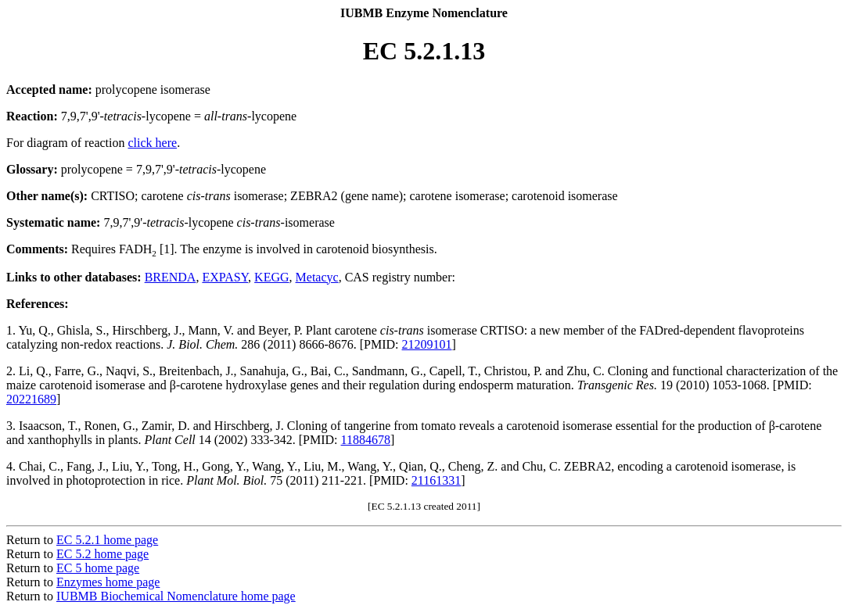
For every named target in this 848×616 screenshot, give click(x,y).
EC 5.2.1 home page (107, 539)
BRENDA (170, 277)
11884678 (365, 439)
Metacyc (317, 277)
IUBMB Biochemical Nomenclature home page (176, 596)
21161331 (436, 480)
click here (153, 142)
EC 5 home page (97, 568)
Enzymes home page (108, 582)
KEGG (271, 277)
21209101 (427, 344)
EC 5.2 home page (102, 553)
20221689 (31, 399)
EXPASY (225, 277)
